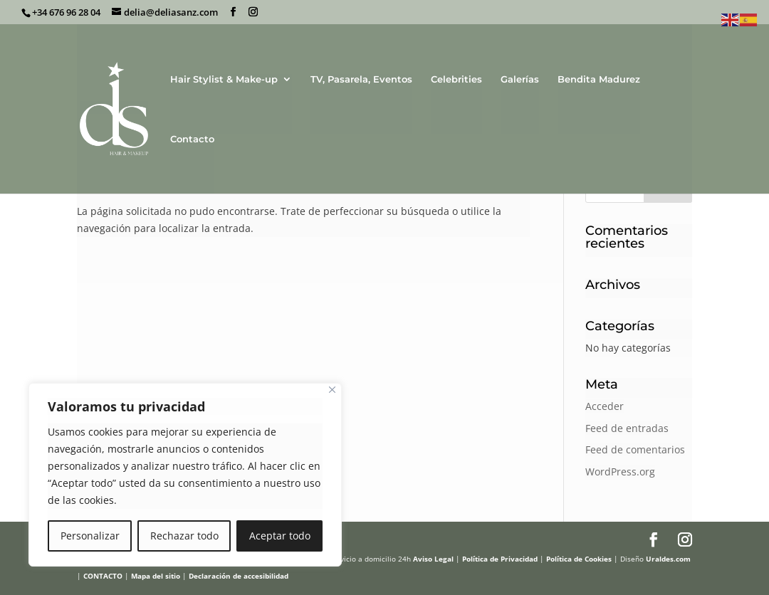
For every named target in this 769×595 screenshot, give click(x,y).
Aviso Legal (433, 559)
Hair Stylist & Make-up (224, 79)
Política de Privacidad (500, 559)
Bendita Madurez (599, 79)
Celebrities (456, 79)
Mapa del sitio (155, 576)
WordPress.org (620, 471)
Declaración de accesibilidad (238, 576)
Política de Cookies (579, 559)
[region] (185, 475)
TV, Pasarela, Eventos (361, 79)
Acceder (604, 406)
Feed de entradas (627, 428)
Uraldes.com (668, 559)
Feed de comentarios (635, 449)
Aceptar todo (279, 535)
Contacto (192, 139)
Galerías (520, 79)
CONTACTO (102, 576)
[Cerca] (332, 389)
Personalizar (90, 535)
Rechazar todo (184, 535)
